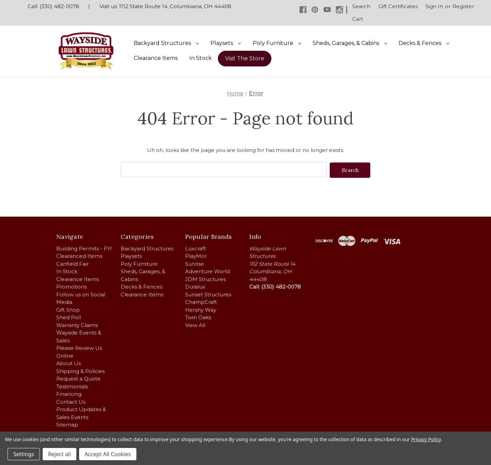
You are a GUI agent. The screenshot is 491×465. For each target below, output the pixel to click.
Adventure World (207, 270)
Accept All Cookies (108, 454)
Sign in (434, 6)
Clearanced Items (79, 255)
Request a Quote (78, 378)
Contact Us (70, 401)
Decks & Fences (424, 43)
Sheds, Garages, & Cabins (350, 43)
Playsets (225, 43)
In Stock (200, 58)
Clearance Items (156, 58)
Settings (23, 454)
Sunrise (194, 263)
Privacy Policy (426, 439)
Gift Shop (68, 309)
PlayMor (196, 255)
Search (361, 6)
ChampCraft (201, 301)
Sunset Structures (208, 294)
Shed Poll (68, 316)
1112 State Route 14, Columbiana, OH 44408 (175, 6)
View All (195, 324)
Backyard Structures (166, 43)
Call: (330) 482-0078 (53, 6)
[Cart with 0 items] (357, 19)
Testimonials (72, 386)
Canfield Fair (72, 263)
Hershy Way (200, 309)
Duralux (195, 286)
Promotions (71, 286)
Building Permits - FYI (84, 248)
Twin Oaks (198, 316)
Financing (68, 393)
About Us (68, 362)
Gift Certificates (398, 6)
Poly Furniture (277, 43)
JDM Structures (205, 278)
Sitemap (67, 424)
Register (463, 6)
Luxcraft (195, 248)
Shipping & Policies (80, 370)
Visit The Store (244, 58)
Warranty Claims (77, 324)
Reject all (59, 454)
